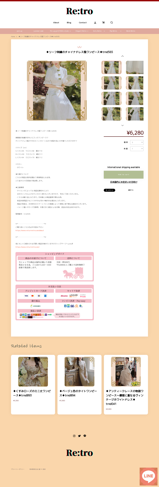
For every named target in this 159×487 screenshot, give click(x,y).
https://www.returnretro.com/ (27, 247)
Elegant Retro (81, 31)
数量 (126, 149)
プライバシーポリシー (17, 469)
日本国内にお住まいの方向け (123, 182)
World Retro (130, 31)
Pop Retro (113, 31)
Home (13, 37)
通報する (130, 190)
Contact (83, 22)
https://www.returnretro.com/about (29, 230)
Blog (69, 22)
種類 (126, 142)
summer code (38, 31)
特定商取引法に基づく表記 (37, 469)
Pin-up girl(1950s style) (59, 31)
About (56, 22)
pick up (19, 31)
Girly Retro (97, 31)
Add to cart (123, 174)
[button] (122, 56)
